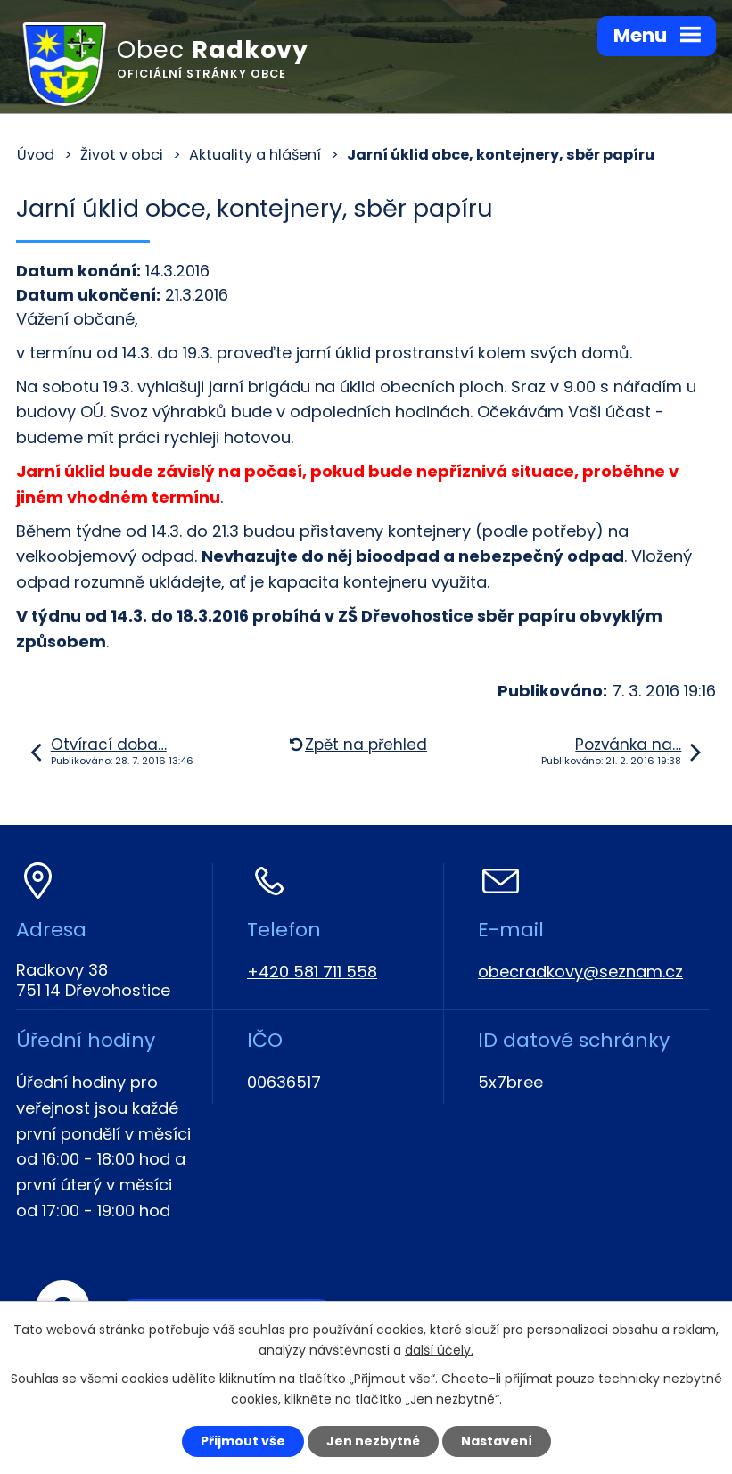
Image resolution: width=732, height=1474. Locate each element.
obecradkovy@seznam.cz (580, 971)
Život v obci (121, 154)
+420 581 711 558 (312, 971)
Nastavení (496, 1441)
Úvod (35, 154)
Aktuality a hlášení (255, 154)
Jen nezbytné (373, 1441)
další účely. (439, 1350)
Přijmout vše (243, 1441)
